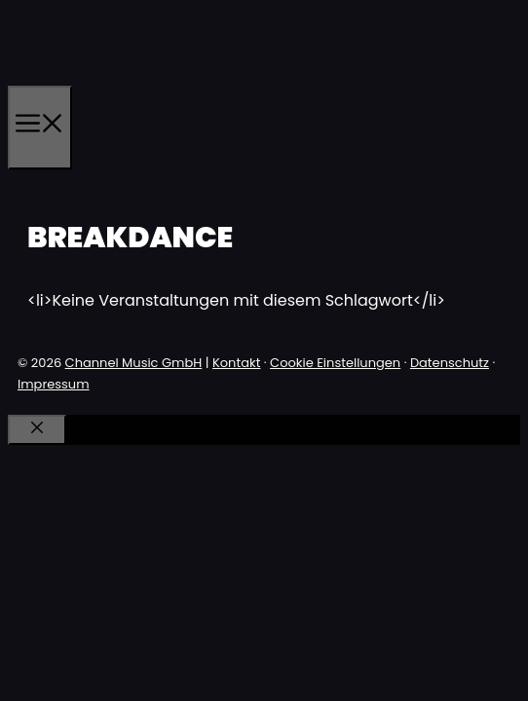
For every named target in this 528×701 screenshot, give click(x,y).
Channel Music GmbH (134, 362)
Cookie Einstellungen (335, 362)
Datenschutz (449, 362)
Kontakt (236, 362)
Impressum (54, 384)
